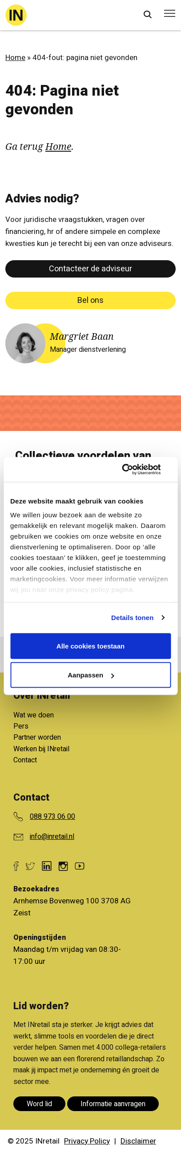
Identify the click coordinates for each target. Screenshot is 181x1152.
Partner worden (37, 737)
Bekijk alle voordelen (83, 706)
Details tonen (132, 617)
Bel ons (90, 300)
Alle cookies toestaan (90, 645)
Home (15, 57)
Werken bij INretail (41, 749)
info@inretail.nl (52, 836)
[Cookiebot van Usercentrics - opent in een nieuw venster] (132, 469)
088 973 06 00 (52, 816)
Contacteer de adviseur (90, 269)
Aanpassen (91, 675)
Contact (25, 760)
